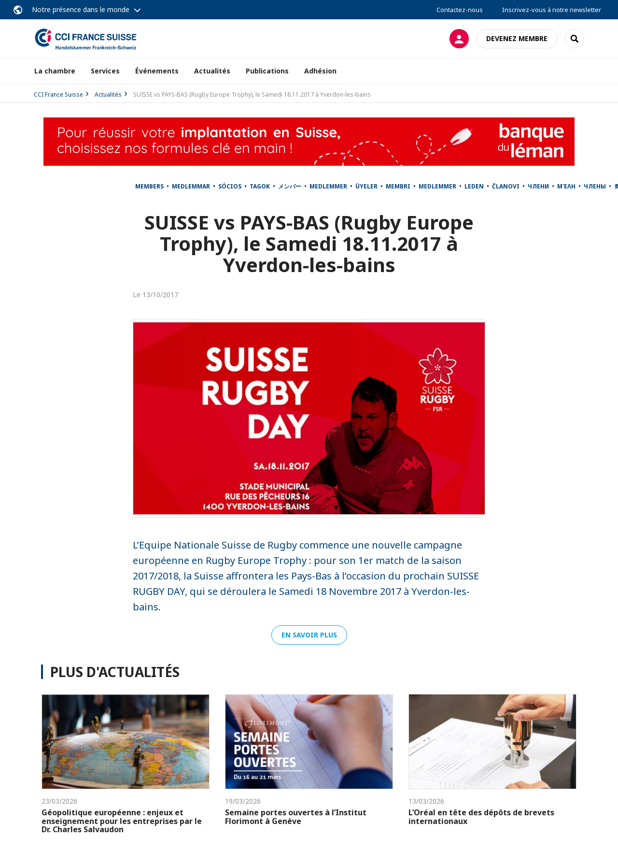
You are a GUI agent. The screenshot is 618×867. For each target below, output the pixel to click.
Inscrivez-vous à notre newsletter (551, 9)
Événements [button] (157, 70)
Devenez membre (517, 38)
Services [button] (105, 70)
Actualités (212, 70)
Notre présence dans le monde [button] (80, 9)
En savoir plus (309, 634)
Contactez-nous (459, 9)
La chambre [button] (54, 70)
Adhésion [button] (320, 70)
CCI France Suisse (58, 94)
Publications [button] (267, 70)
